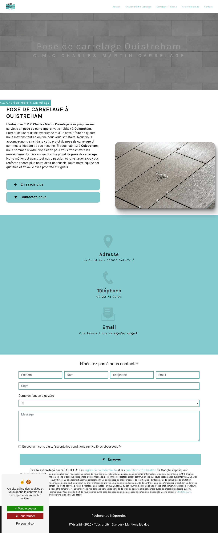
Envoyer (114, 459)
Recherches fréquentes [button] (109, 516)
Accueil (116, 6)
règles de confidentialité (100, 470)
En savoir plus (27, 184)
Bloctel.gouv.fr (184, 492)
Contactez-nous (29, 197)
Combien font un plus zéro (36, 396)
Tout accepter (25, 508)
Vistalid (76, 524)
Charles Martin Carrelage (138, 6)
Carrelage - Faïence (166, 6)
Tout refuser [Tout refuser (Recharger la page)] (25, 516)
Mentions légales (137, 524)
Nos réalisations (190, 6)
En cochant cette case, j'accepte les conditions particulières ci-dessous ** (72, 446)
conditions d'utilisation (141, 470)
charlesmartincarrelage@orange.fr (109, 328)
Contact (208, 6)
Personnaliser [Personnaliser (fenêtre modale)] (25, 523)
